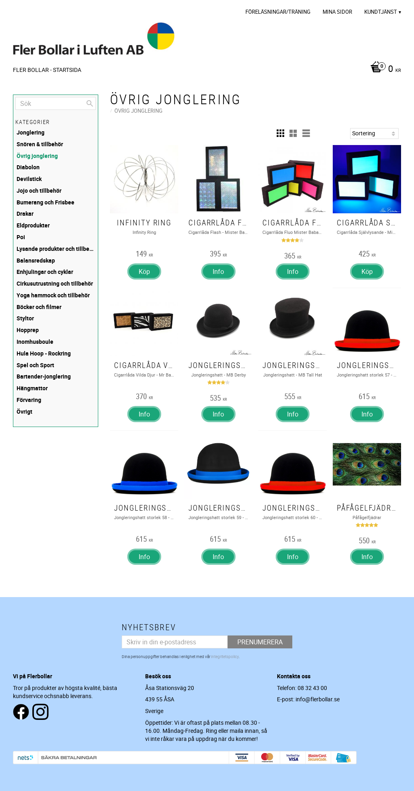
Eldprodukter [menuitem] (33, 225)
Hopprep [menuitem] (28, 330)
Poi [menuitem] (21, 237)
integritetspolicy (225, 656)
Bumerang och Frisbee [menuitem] (45, 202)
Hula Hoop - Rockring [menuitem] (44, 353)
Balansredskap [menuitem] (36, 260)
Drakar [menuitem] (25, 213)
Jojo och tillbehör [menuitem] (39, 190)
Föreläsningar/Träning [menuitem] (277, 11)
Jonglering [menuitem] (30, 132)
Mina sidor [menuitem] (337, 11)
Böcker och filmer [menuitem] (39, 307)
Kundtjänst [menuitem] (380, 11)
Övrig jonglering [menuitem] (37, 156)
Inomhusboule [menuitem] (35, 341)
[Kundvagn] (383, 69)
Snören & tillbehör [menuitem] (40, 144)
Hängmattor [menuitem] (32, 388)
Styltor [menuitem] (25, 318)
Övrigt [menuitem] (24, 411)
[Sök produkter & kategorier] (55, 103)
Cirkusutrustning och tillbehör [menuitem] (55, 283)
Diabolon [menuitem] (28, 167)
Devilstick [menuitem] (29, 179)
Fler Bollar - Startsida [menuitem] (47, 70)
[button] (280, 133)
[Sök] (90, 103)
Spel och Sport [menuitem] (35, 365)
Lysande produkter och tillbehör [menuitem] (56, 248)
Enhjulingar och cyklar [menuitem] (45, 272)
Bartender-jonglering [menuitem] (44, 376)
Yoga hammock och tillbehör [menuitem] (53, 295)
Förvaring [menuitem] (29, 400)
